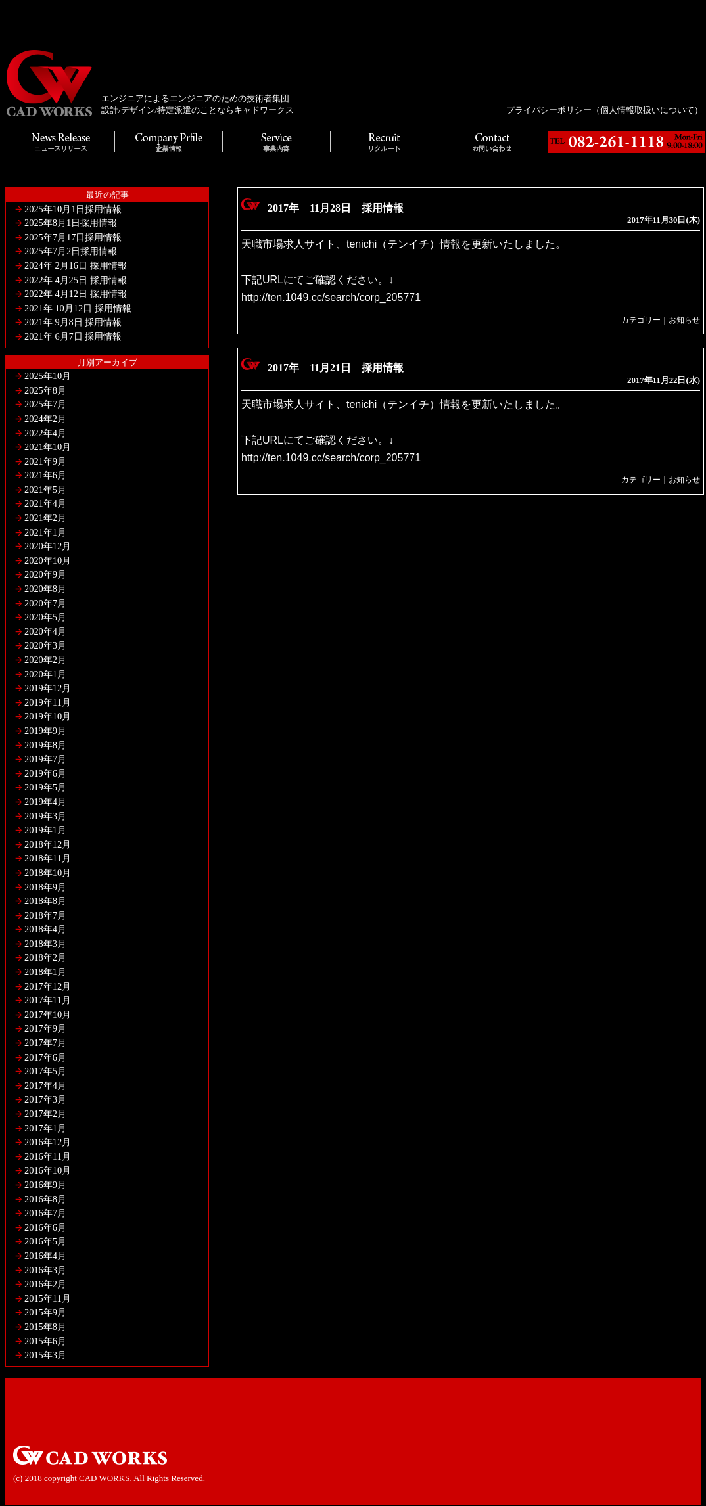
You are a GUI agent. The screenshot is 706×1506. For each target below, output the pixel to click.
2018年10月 (47, 872)
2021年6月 (45, 475)
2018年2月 (45, 957)
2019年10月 (47, 716)
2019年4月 (45, 801)
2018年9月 (45, 887)
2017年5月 (45, 1071)
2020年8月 (45, 588)
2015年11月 (47, 1298)
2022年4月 (45, 433)
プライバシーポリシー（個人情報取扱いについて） (604, 110)
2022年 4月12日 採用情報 (75, 293)
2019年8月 (45, 745)
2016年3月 (45, 1270)
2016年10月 (47, 1170)
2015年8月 (45, 1326)
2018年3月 (45, 943)
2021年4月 (45, 503)
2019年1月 (45, 830)
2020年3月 (45, 645)
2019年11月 (47, 702)
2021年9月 (45, 461)
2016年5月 (45, 1241)
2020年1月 (45, 674)
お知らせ (684, 320)
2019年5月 (45, 787)
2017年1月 (45, 1128)
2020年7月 (45, 603)
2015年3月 (45, 1355)
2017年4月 (45, 1085)
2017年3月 (45, 1099)
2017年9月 (45, 1028)
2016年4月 (45, 1255)
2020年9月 (45, 574)
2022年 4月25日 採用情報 (75, 280)
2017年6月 (45, 1057)
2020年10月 (47, 560)
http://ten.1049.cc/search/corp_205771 (331, 297)
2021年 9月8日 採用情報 (73, 322)
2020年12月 (47, 546)
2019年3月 (45, 816)
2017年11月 (47, 1000)
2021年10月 (47, 447)
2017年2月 (45, 1113)
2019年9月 (45, 730)
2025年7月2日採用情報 (70, 251)
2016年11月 (47, 1156)
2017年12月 (47, 986)
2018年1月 (45, 972)
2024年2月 (45, 418)
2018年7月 (45, 915)
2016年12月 (47, 1142)
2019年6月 (45, 773)
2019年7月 (45, 759)
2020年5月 (45, 617)
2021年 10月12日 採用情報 (77, 308)
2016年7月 (45, 1213)
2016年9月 (45, 1184)
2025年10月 (47, 376)
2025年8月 (45, 390)
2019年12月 (47, 688)
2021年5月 (45, 489)
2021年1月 (45, 532)
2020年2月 (45, 659)
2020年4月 (45, 631)
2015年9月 (45, 1312)
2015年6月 (45, 1341)
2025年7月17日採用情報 (73, 237)
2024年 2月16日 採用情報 (75, 265)
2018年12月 (47, 844)
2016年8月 (45, 1199)
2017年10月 (47, 1014)
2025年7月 (45, 404)
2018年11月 (47, 858)
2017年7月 (45, 1043)
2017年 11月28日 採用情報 (336, 208)
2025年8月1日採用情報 (70, 222)
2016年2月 (45, 1284)
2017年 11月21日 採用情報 (336, 367)
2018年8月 (45, 901)
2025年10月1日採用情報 (73, 209)
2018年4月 (45, 929)
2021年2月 (45, 518)
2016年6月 (45, 1227)
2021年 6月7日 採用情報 (73, 336)
